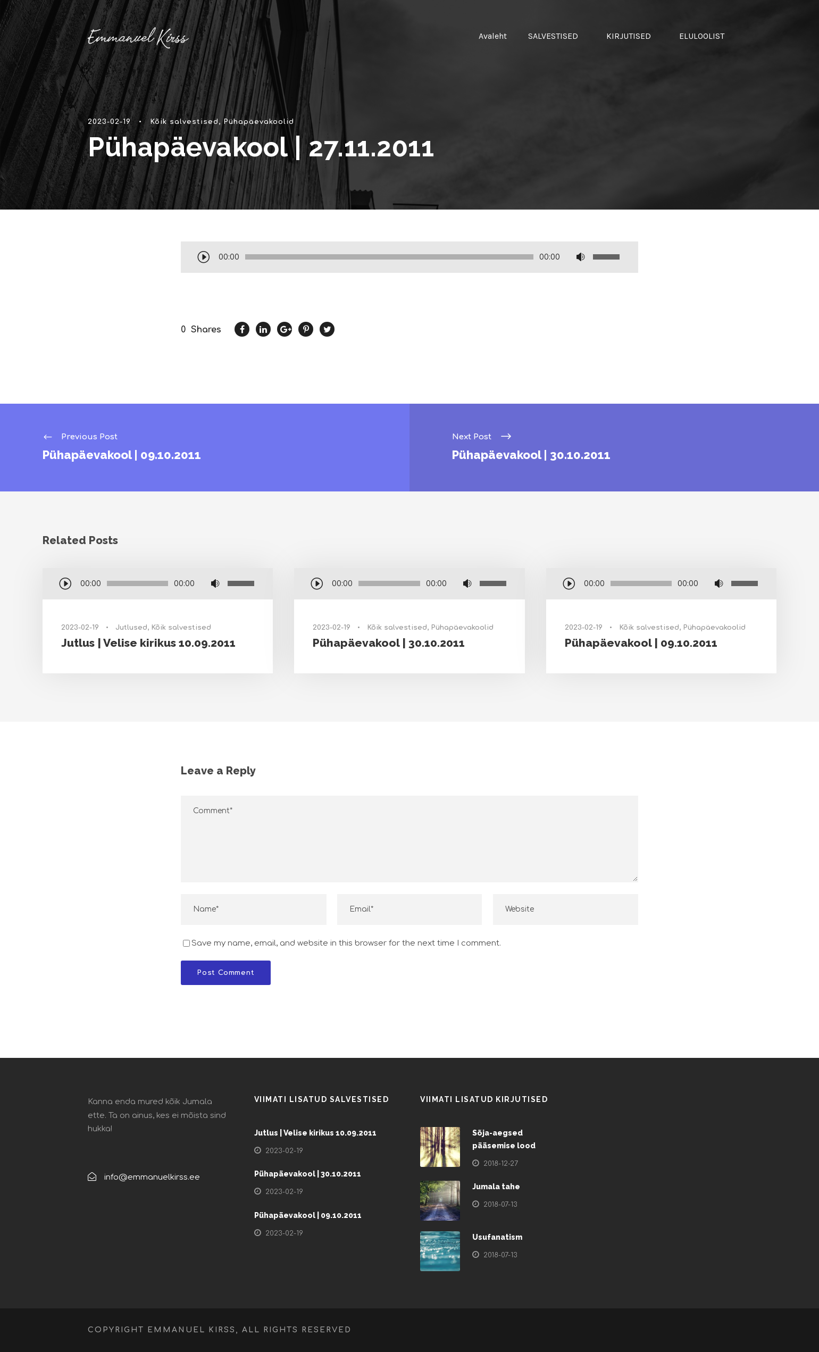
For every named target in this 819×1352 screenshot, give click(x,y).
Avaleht (493, 36)
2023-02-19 (109, 122)
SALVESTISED (553, 36)
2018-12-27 (500, 1163)
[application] (409, 258)
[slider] (389, 257)
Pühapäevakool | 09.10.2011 (641, 642)
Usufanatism (497, 1237)
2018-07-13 (500, 1204)
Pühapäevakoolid (258, 122)
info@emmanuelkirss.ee (152, 1177)
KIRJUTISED (628, 36)
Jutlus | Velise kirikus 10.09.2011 (148, 642)
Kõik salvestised (184, 122)
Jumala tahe (496, 1186)
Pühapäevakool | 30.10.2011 (389, 642)
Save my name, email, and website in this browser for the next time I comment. (346, 943)
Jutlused (131, 627)
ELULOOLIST (701, 36)
